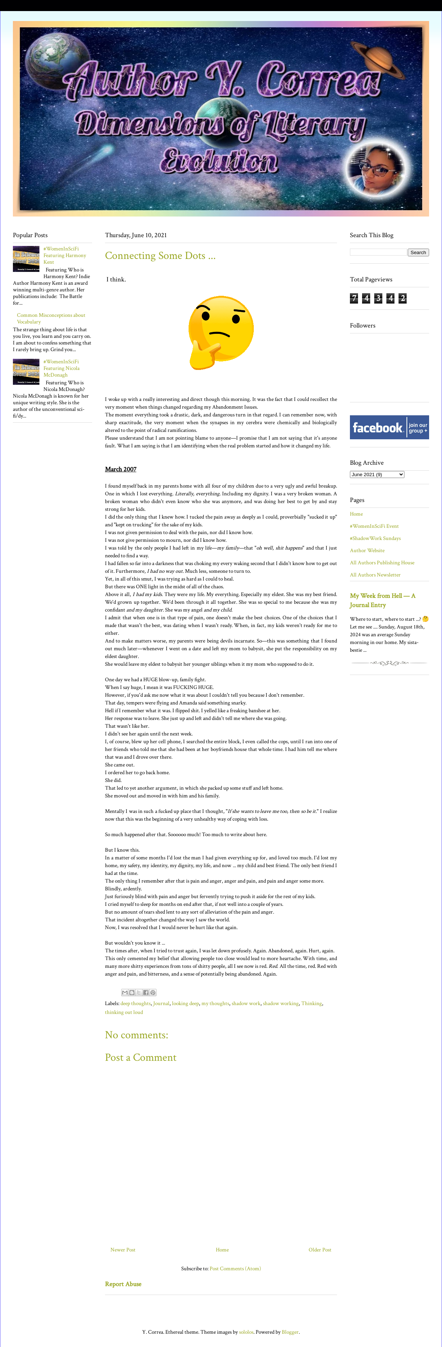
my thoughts (215, 1003)
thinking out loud (124, 1012)
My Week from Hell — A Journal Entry (382, 600)
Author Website (367, 550)
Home (222, 1249)
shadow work (246, 1003)
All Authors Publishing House (382, 562)
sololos (246, 1332)
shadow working (281, 1003)
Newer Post (123, 1249)
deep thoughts (135, 1003)
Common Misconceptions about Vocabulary (51, 318)
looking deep (185, 1003)
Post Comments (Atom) (235, 1268)
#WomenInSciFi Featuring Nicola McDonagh (61, 368)
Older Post (320, 1249)
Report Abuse (123, 1284)
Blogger (290, 1332)
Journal (161, 1003)
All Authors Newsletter (375, 574)
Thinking (311, 1003)
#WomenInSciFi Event (374, 526)
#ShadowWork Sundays (375, 538)
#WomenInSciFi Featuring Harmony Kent (64, 255)
